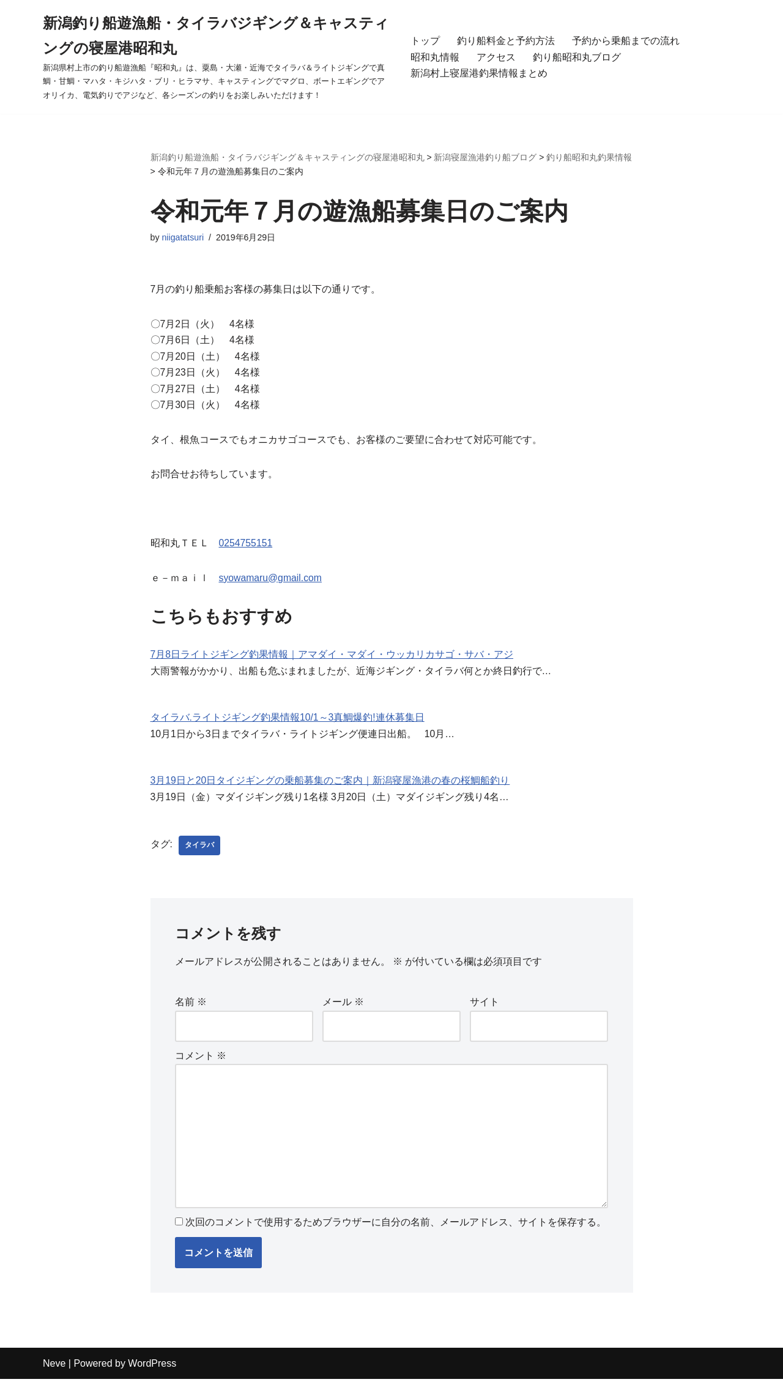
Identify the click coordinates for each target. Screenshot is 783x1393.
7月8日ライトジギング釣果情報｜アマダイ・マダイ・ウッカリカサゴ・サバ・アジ (332, 661)
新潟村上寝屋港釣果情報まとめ (478, 73)
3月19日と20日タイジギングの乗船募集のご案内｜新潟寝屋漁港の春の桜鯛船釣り (330, 789)
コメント (200, 1066)
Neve (54, 1377)
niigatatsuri (183, 238)
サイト (484, 1011)
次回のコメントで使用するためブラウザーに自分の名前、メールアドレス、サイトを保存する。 (395, 1236)
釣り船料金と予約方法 (506, 40)
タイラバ (199, 854)
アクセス (496, 56)
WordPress (152, 1377)
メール (343, 1011)
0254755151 (246, 549)
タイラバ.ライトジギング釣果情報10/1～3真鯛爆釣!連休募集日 (287, 724)
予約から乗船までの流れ (626, 40)
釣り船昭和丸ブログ (577, 56)
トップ (425, 40)
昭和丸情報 (434, 56)
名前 (191, 1011)
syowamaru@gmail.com (271, 584)
